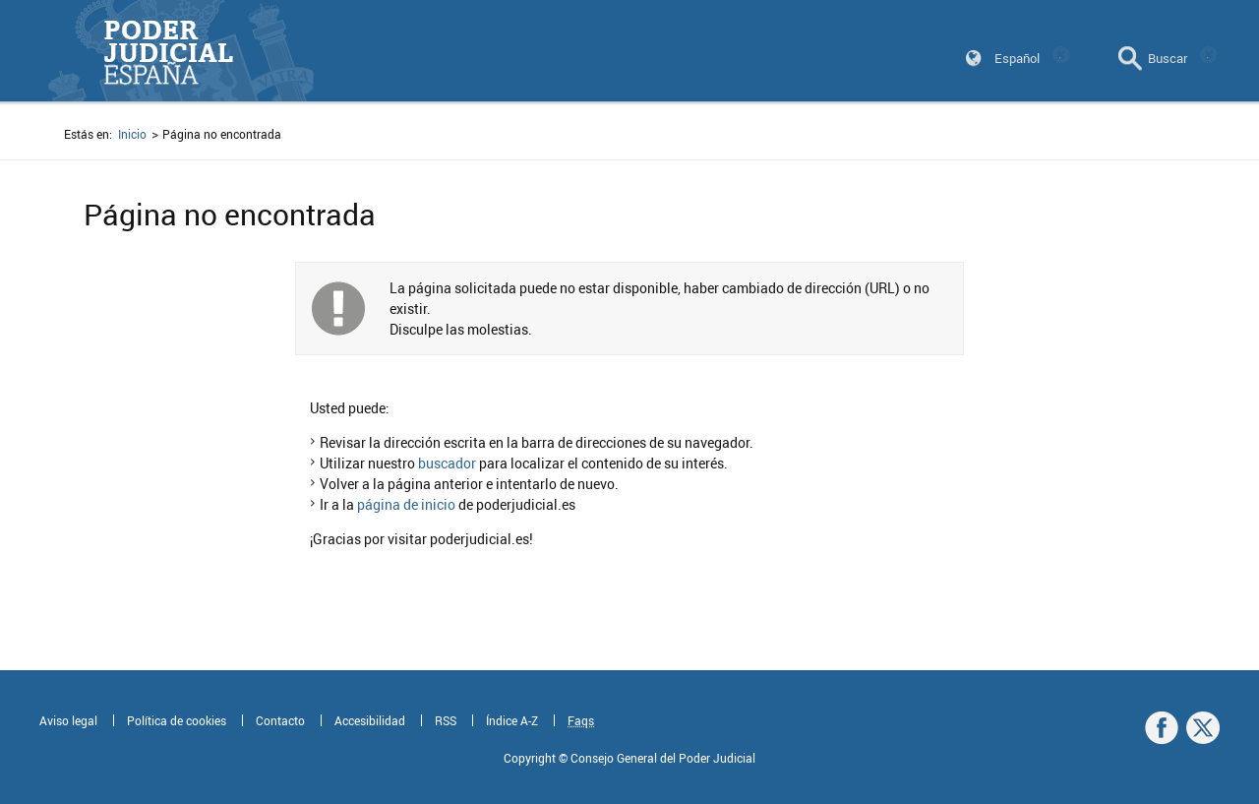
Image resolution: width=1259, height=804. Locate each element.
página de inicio (406, 504)
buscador (447, 463)
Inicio (132, 134)
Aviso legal (68, 720)
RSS (445, 720)
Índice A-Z (512, 720)
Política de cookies (176, 720)
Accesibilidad (369, 720)
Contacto (280, 720)
